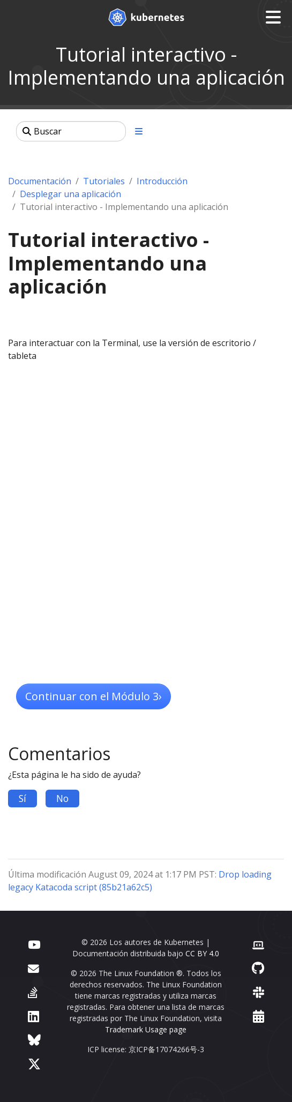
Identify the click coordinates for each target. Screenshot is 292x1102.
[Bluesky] (34, 1039)
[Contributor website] (258, 944)
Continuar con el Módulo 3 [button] (93, 696)
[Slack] (258, 992)
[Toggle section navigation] (138, 131)
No (62, 798)
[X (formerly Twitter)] (34, 1064)
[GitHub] (258, 968)
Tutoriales (104, 181)
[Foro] (33, 968)
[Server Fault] (33, 992)
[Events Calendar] (258, 1016)
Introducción (162, 181)
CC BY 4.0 (202, 953)
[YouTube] (34, 944)
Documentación (39, 181)
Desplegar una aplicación (70, 194)
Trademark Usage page (145, 1029)
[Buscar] (71, 131)
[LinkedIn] (33, 1016)
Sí (22, 798)
